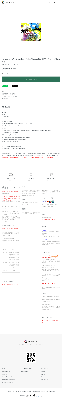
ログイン (43, 374)
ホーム (3, 6)
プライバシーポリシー (7, 382)
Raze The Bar (6, 119)
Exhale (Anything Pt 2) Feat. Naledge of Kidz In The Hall (17, 123)
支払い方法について (7, 377)
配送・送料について (7, 371)
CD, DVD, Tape (10, 6)
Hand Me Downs (7, 144)
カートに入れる (31, 79)
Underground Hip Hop (20, 6)
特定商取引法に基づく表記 (8, 94)
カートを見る (44, 377)
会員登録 (43, 371)
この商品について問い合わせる (9, 96)
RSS (22, 371)
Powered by (31, 395)
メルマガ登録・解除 (26, 368)
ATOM (26, 371)
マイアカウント (45, 368)
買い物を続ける (6, 98)
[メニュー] (59, 2)
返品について (5, 91)
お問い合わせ (44, 379)
